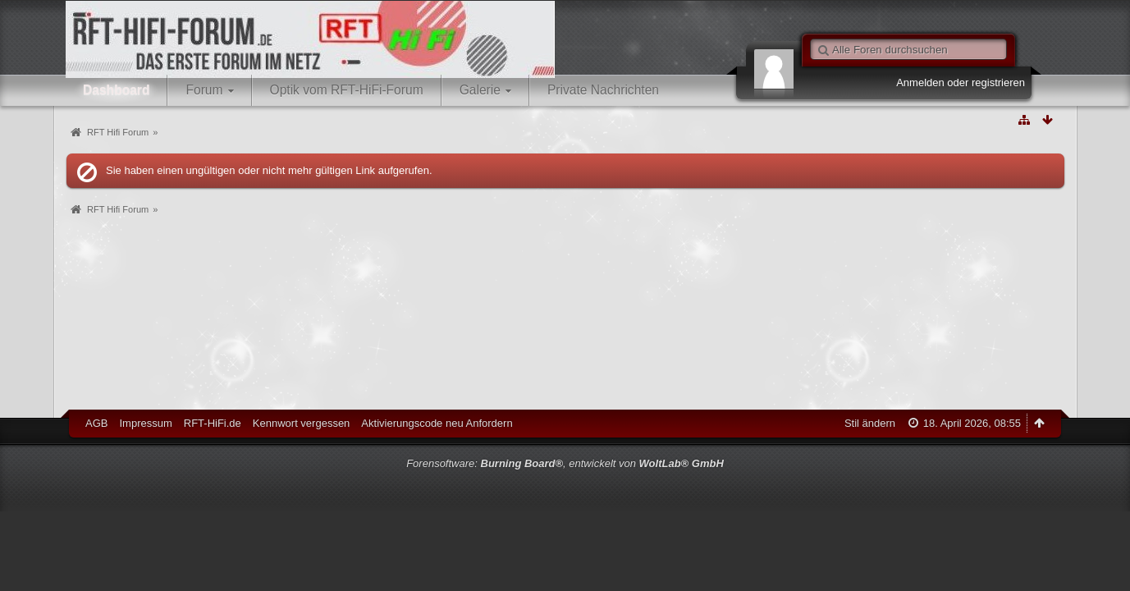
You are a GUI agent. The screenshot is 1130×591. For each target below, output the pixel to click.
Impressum (145, 423)
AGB (96, 423)
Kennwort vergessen (301, 423)
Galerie (480, 90)
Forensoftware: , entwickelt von (565, 463)
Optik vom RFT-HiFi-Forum (346, 90)
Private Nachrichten (603, 90)
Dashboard (116, 90)
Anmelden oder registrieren (960, 82)
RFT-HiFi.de (212, 423)
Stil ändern (869, 423)
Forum (203, 90)
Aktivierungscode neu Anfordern (436, 423)
